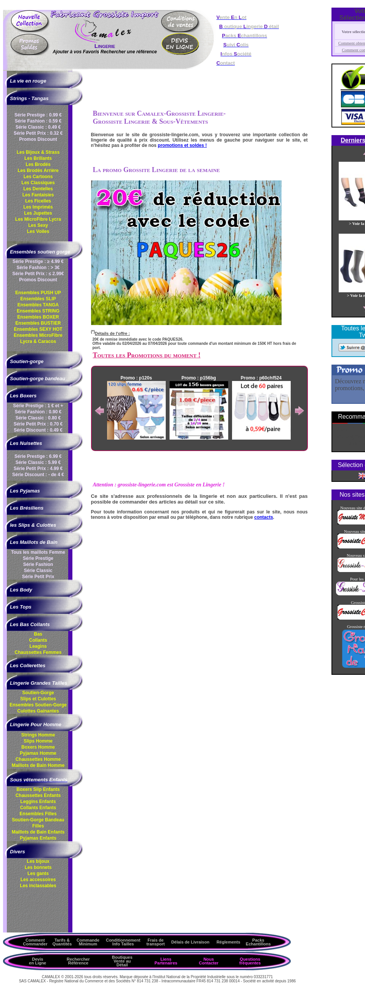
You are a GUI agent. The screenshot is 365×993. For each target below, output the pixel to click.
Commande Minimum (88, 942)
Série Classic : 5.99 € (38, 462)
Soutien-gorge (26, 361)
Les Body (21, 590)
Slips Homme (38, 741)
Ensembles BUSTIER (38, 323)
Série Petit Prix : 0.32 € (38, 133)
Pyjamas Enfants (38, 838)
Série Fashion (38, 564)
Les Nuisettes (26, 443)
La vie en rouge (28, 81)
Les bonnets (38, 867)
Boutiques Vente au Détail (122, 961)
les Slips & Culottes (33, 525)
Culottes (38, 711)
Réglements (228, 942)
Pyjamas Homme (38, 753)
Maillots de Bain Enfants (38, 832)
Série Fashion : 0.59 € (38, 121)
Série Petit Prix (38, 576)
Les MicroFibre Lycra (38, 219)
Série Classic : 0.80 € (38, 418)
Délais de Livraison (190, 942)
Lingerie (104, 46)
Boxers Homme (38, 747)
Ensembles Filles (37, 813)
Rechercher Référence (78, 961)
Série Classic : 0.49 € (38, 127)
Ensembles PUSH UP (38, 292)
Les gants (38, 873)
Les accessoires (38, 879)
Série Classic (38, 570)
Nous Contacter (208, 961)
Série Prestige (38, 558)
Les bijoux (38, 861)
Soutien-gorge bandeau (37, 378)
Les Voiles (38, 231)
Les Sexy (38, 225)
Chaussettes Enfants (38, 795)
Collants (38, 640)
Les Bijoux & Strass (38, 152)
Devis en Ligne (37, 961)
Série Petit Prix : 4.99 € (38, 468)
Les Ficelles (38, 201)
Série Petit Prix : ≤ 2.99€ (38, 273)
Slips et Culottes (38, 698)
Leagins (37, 646)
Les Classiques (37, 182)
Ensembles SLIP (38, 298)
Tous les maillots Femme (38, 552)
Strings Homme (38, 735)
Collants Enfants (38, 807)
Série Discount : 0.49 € (38, 430)
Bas (38, 634)
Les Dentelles (38, 188)
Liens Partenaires (165, 961)
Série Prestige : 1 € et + (38, 405)
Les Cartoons (38, 176)
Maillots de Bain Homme (38, 765)
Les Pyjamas (25, 491)
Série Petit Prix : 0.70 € (38, 424)
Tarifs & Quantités (62, 942)
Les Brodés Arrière (38, 170)
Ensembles (38, 705)
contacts (263, 517)
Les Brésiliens (26, 508)
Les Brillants (38, 158)
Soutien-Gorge (38, 692)
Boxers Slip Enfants (37, 789)
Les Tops (21, 607)
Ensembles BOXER (38, 317)
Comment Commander (35, 942)
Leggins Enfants (38, 801)
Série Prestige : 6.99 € (38, 456)
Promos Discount (38, 139)
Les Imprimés (38, 207)
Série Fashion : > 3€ (37, 267)
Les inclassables (38, 885)
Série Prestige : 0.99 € (38, 115)
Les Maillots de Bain (34, 542)
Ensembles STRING (38, 311)
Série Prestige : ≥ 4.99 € (38, 261)
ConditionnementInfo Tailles (123, 942)
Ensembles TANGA (38, 305)
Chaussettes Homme (38, 759)
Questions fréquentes (250, 961)
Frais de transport (155, 942)
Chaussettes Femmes (37, 652)
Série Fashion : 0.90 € (38, 411)
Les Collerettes (27, 665)
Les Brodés (38, 164)
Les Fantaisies (38, 195)
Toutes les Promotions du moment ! (147, 355)
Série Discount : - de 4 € (38, 474)
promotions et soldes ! (182, 145)
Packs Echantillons (258, 942)
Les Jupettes (38, 213)
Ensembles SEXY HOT (38, 329)
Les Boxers (23, 395)
